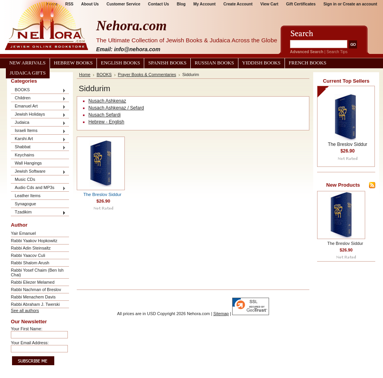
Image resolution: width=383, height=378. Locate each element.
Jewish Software (38, 172)
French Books (307, 63)
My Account (204, 4)
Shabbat (38, 147)
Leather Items (28, 195)
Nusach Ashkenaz (107, 101)
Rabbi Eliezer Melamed (32, 282)
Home (84, 74)
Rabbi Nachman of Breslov (36, 289)
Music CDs (25, 179)
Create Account (237, 4)
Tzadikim (38, 212)
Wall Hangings (28, 163)
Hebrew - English (106, 122)
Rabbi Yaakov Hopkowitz (34, 240)
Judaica (38, 123)
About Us (89, 4)
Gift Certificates (301, 4)
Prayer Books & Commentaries (147, 74)
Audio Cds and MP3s (38, 188)
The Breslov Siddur (102, 194)
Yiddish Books (261, 63)
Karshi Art (38, 139)
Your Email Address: (30, 342)
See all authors (25, 310)
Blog (181, 4)
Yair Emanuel (23, 233)
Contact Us (158, 4)
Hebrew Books (73, 63)
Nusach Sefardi (104, 115)
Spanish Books (167, 63)
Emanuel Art (38, 106)
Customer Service (123, 4)
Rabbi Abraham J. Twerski (35, 304)
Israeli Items (38, 131)
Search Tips (336, 52)
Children (38, 98)
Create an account (360, 4)
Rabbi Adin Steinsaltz (31, 248)
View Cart (269, 4)
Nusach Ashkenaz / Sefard (116, 108)
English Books (120, 63)
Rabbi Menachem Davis (33, 297)
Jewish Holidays (38, 115)
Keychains (24, 155)
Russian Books (214, 63)
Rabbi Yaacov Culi (28, 255)
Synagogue (25, 203)
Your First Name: (26, 328)
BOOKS (38, 90)
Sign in (329, 4)
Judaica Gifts (28, 73)
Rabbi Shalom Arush (30, 262)
